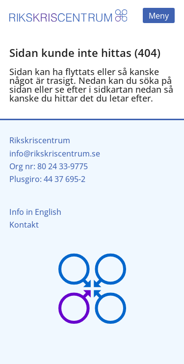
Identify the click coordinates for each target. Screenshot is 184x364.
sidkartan (113, 89)
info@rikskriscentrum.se (54, 153)
